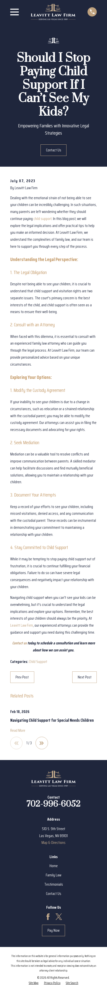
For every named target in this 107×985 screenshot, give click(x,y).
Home (54, 866)
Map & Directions (54, 842)
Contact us (19, 643)
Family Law (53, 875)
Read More (17, 730)
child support (43, 218)
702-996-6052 (53, 804)
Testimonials (53, 884)
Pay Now (54, 930)
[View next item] (42, 743)
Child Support (38, 661)
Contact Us (53, 150)
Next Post (85, 677)
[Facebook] (48, 916)
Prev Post (22, 677)
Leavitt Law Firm (21, 625)
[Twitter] (59, 916)
